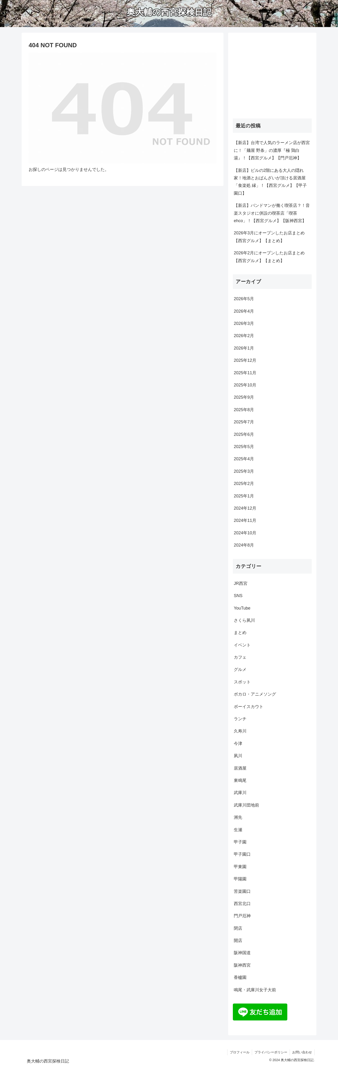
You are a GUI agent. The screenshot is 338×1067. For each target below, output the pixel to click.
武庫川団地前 (246, 805)
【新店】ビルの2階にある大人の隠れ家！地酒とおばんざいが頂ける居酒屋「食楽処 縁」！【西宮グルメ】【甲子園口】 (270, 182)
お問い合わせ (302, 1052)
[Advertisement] (272, 78)
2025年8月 (244, 409)
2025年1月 (244, 496)
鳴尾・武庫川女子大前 (255, 990)
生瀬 (238, 829)
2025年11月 (245, 372)
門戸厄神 (242, 915)
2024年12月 (245, 508)
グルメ (240, 669)
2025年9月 (244, 397)
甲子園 (240, 842)
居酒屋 (240, 768)
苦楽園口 (242, 891)
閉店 (238, 928)
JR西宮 (240, 583)
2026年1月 (244, 348)
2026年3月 (244, 323)
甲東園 (240, 866)
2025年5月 (244, 446)
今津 (238, 743)
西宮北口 (242, 903)
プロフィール (240, 1052)
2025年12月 (245, 360)
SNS (238, 595)
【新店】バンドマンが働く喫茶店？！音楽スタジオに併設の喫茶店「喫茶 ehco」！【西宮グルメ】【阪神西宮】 (272, 213)
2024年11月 (245, 520)
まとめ (240, 632)
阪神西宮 (242, 965)
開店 (238, 940)
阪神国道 (242, 952)
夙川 (238, 755)
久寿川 (240, 731)
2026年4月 (244, 311)
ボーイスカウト (248, 706)
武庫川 (240, 792)
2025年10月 (245, 385)
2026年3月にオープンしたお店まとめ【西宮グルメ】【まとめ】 (269, 237)
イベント (242, 645)
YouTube (242, 608)
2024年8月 (244, 545)
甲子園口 (242, 854)
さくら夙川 (244, 620)
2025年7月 (244, 422)
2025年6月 (244, 434)
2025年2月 (244, 483)
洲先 (238, 817)
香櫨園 (240, 977)
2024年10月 (245, 533)
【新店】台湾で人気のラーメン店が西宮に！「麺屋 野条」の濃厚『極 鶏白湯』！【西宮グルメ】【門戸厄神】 (272, 150)
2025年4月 (244, 459)
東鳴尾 (240, 780)
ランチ (240, 719)
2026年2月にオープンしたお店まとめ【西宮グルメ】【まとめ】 (269, 257)
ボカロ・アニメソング (255, 694)
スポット (242, 682)
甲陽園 (240, 879)
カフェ (240, 657)
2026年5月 (244, 298)
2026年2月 (244, 335)
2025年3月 (244, 471)
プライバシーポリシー (270, 1052)
